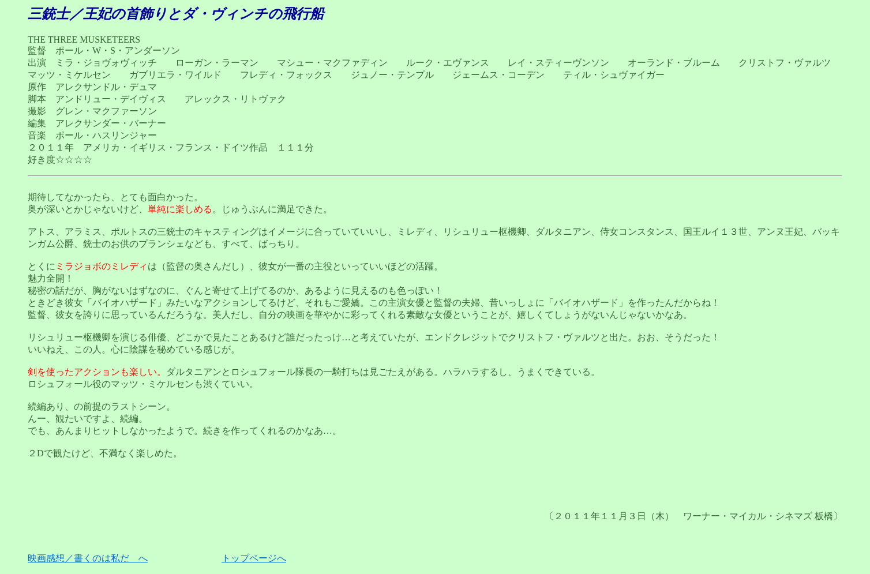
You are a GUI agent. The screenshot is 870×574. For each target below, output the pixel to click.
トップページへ (254, 558)
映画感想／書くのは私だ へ (88, 558)
